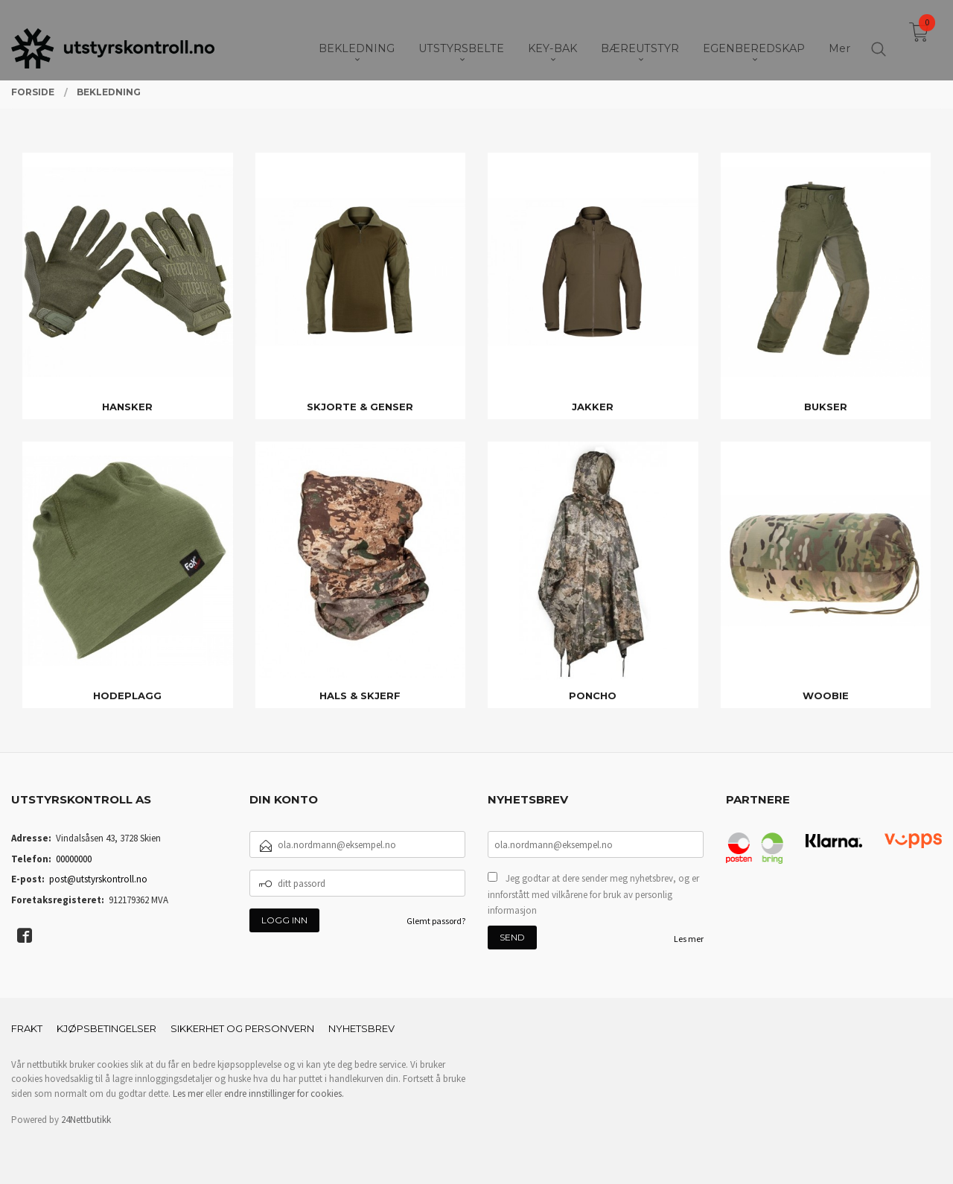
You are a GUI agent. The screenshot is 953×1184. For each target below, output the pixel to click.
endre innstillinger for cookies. (284, 1093)
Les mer (689, 938)
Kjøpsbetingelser (106, 1028)
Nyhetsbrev (361, 1028)
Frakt (26, 1028)
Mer (839, 38)
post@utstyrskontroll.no (98, 879)
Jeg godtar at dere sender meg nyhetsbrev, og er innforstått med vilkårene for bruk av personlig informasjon (593, 894)
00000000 (74, 859)
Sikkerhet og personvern (242, 1028)
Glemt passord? (436, 920)
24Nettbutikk (86, 1119)
